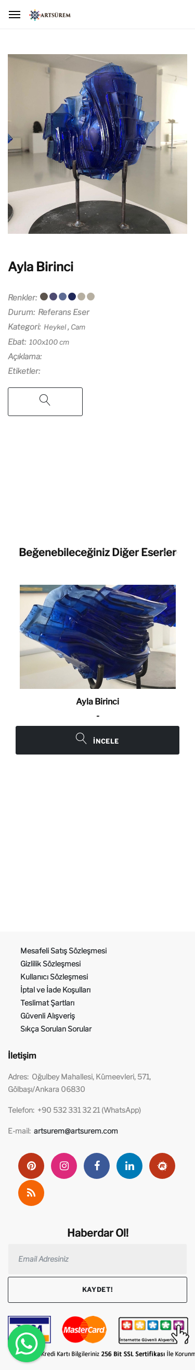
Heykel (55, 327)
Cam (78, 327)
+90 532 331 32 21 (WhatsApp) (89, 1109)
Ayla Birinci (40, 266)
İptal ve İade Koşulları (55, 989)
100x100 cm (49, 342)
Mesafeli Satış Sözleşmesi (63, 950)
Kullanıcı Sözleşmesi (54, 976)
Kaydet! (97, 1289)
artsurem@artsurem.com (76, 1130)
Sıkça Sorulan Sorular (56, 1028)
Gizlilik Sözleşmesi (50, 963)
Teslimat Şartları (47, 1002)
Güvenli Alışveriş (47, 1015)
